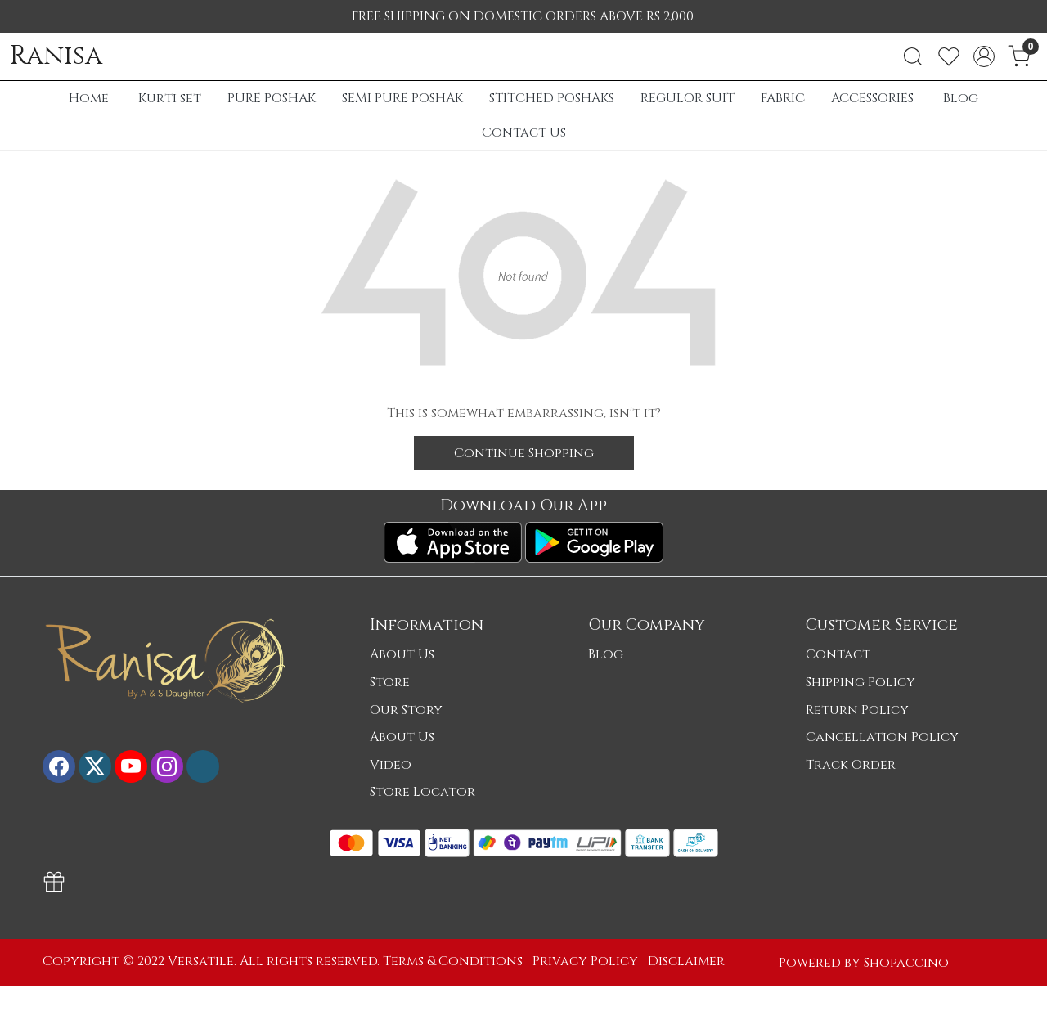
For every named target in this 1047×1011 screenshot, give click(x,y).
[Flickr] (202, 766)
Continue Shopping (524, 453)
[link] (913, 56)
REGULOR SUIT (687, 98)
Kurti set (169, 98)
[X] (95, 766)
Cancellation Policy (882, 737)
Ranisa (56, 56)
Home (89, 98)
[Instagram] (167, 766)
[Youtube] (131, 766)
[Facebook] (59, 766)
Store (390, 682)
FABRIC (783, 98)
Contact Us (524, 133)
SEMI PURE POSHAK (402, 98)
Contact (838, 654)
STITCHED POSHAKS (551, 98)
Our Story (406, 710)
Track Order (851, 765)
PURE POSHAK (271, 98)
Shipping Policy (860, 682)
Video (390, 765)
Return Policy (857, 710)
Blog (960, 98)
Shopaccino (906, 963)
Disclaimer (686, 961)
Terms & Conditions (453, 961)
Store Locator (422, 792)
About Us (402, 654)
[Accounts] (984, 56)
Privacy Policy (585, 961)
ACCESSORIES (872, 98)
